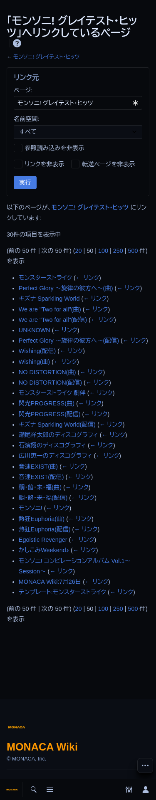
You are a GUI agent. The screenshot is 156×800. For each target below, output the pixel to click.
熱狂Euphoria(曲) (41, 519)
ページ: (23, 90)
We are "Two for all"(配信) (53, 319)
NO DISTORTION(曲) (47, 372)
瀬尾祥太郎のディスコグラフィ (58, 435)
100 (103, 250)
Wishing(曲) (34, 361)
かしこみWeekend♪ (44, 550)
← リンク (87, 277)
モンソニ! (30, 508)
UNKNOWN (34, 330)
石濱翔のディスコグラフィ (52, 445)
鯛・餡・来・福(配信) (43, 497)
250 (118, 250)
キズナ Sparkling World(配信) (57, 424)
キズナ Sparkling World (49, 298)
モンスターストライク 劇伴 (52, 393)
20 (78, 250)
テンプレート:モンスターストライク (62, 592)
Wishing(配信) (37, 351)
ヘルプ (17, 43)
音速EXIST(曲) (38, 466)
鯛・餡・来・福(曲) (40, 487)
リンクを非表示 (44, 164)
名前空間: (27, 119)
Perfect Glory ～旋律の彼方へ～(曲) (66, 288)
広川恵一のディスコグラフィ (55, 455)
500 (133, 250)
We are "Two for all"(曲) (50, 309)
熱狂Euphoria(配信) (45, 529)
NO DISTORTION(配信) (50, 382)
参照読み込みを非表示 (54, 148)
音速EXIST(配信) (41, 477)
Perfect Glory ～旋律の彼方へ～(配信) (69, 340)
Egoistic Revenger (43, 539)
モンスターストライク (45, 277)
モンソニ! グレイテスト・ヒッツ (46, 57)
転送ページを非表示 (108, 164)
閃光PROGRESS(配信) (50, 414)
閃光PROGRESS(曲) (46, 403)
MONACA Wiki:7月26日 (50, 581)
